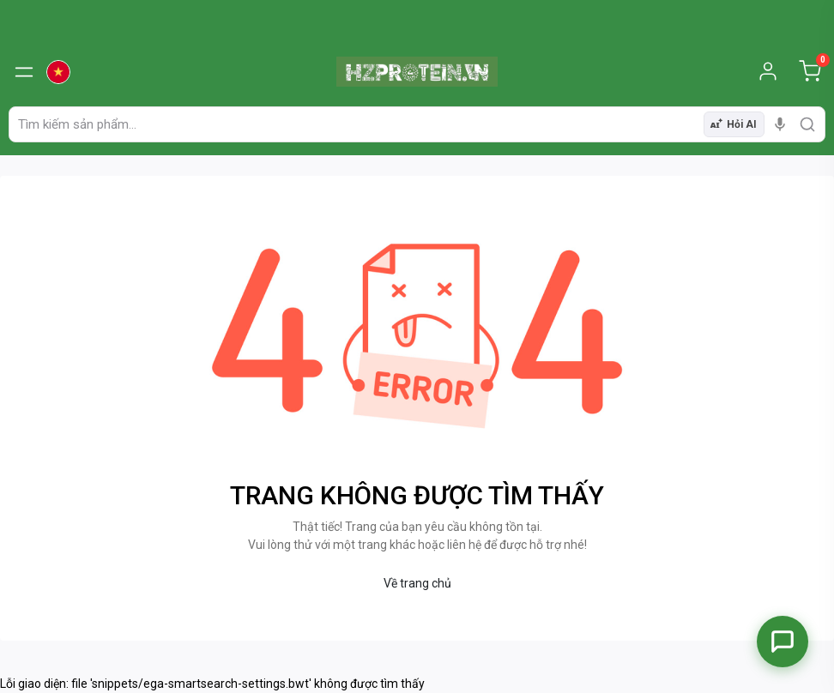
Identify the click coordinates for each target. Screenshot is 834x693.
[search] (807, 124)
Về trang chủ (417, 583)
